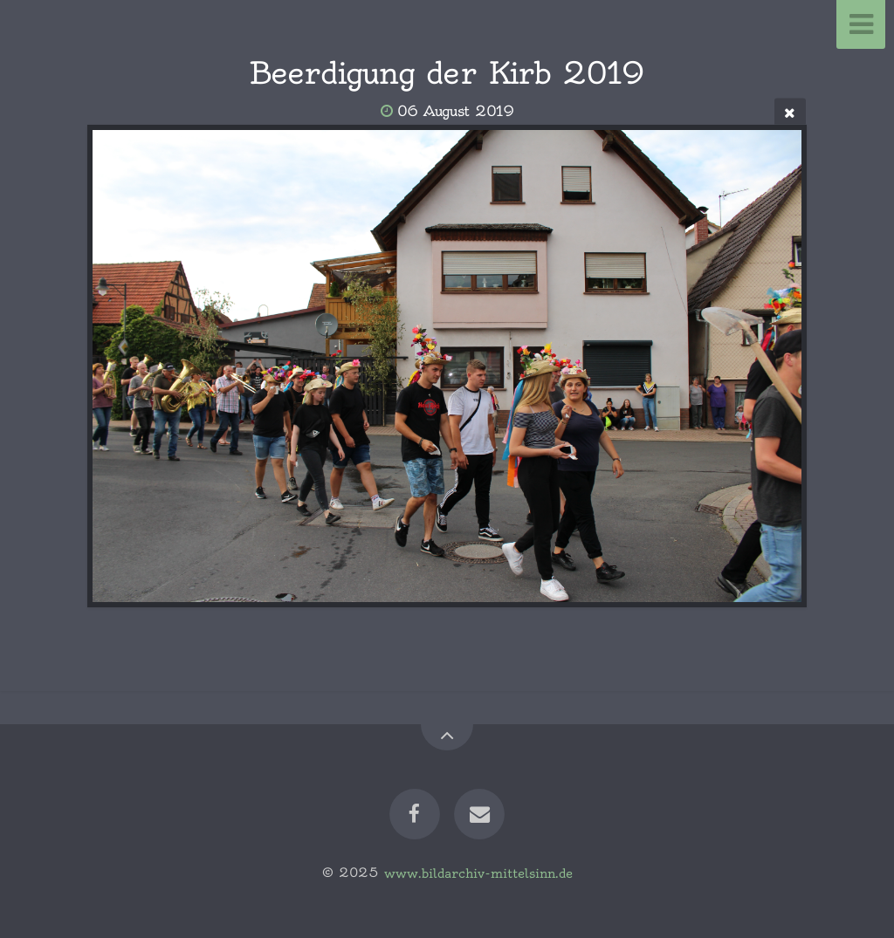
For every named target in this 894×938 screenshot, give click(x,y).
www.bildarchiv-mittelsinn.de (478, 872)
